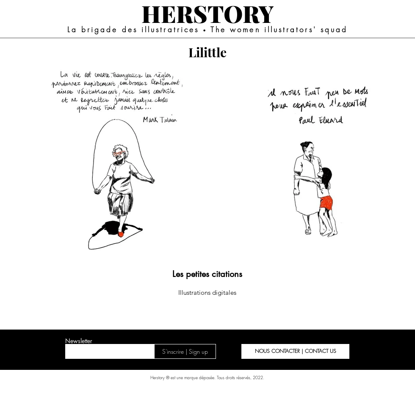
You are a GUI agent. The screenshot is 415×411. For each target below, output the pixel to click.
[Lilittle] (207, 52)
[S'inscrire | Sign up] (185, 351)
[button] (295, 351)
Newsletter (78, 341)
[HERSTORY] (207, 13)
